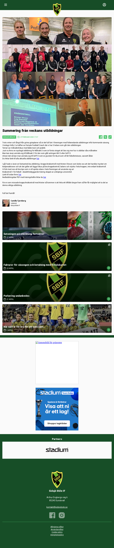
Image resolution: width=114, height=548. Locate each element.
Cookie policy (57, 532)
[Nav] (6, 5)
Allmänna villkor (57, 527)
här (38, 159)
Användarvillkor (57, 529)
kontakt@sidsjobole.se (57, 507)
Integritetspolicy (57, 535)
